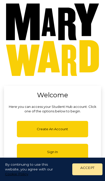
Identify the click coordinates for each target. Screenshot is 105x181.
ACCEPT (87, 168)
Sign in (52, 152)
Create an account (52, 129)
